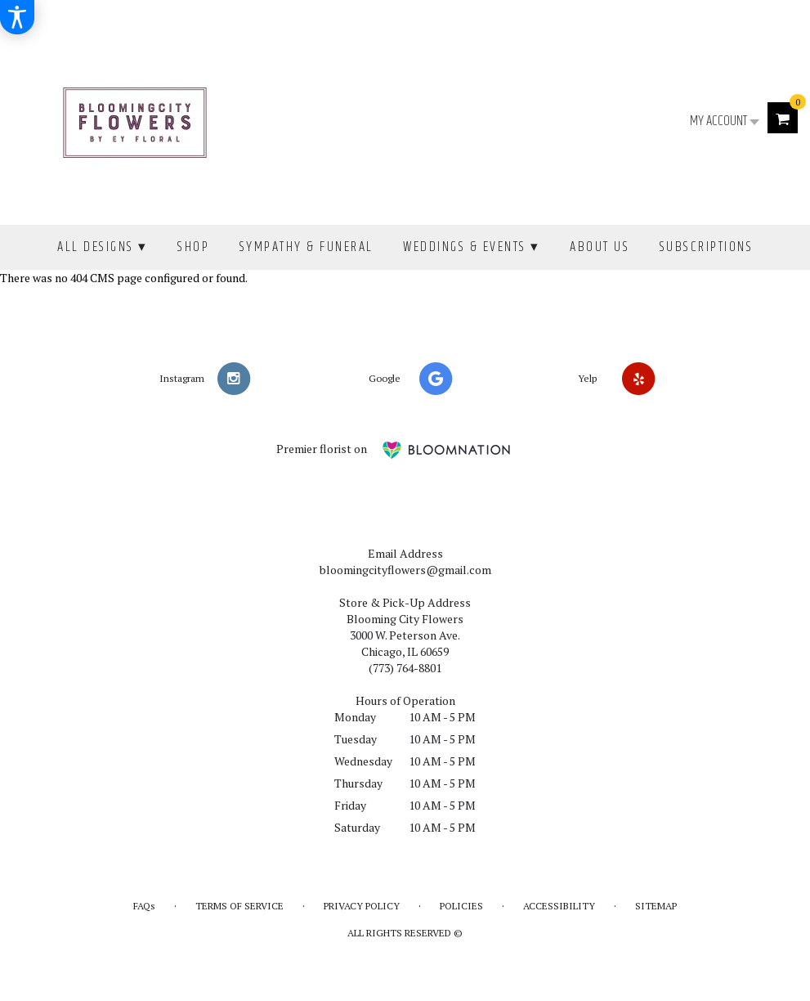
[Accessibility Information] (17, 17)
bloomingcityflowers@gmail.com (405, 569)
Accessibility (559, 906)
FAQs (144, 906)
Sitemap (656, 906)
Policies (461, 906)
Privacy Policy (362, 906)
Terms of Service (239, 906)
